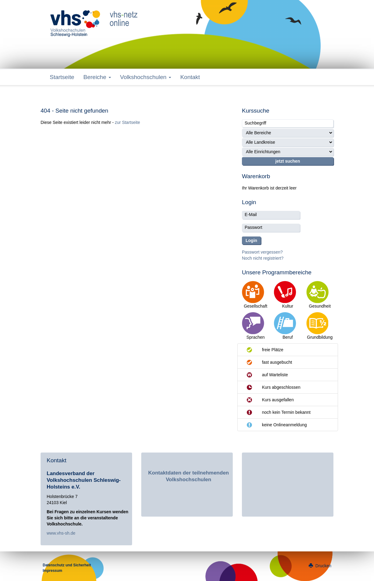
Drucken (320, 565)
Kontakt (190, 77)
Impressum (52, 570)
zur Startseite (127, 122)
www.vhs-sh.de (61, 533)
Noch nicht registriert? (262, 258)
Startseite (62, 77)
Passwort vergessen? (262, 252)
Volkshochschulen (145, 77)
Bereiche (97, 77)
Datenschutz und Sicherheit (67, 565)
